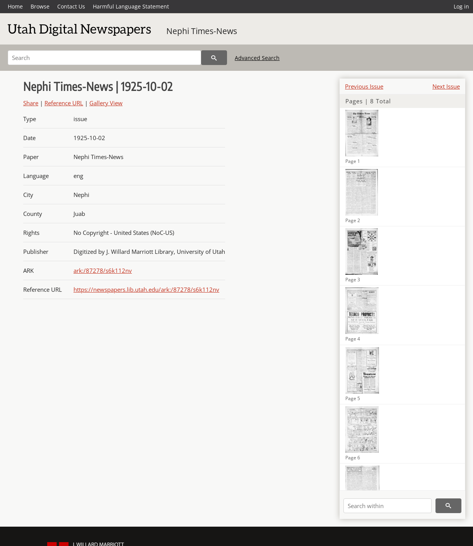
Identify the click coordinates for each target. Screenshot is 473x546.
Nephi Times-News (201, 31)
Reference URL (63, 103)
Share (30, 103)
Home (15, 6)
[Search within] (387, 505)
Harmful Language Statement (131, 6)
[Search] (104, 57)
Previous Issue (364, 86)
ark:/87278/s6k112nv (102, 270)
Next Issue (446, 86)
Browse (40, 6)
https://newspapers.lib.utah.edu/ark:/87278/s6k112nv (146, 289)
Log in (461, 6)
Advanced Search (257, 58)
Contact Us (71, 6)
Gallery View (106, 103)
